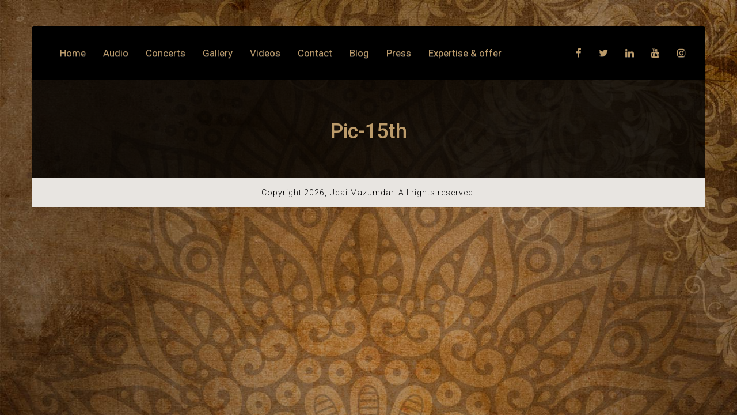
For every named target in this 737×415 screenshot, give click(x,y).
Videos (265, 53)
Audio (115, 53)
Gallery (218, 53)
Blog (359, 53)
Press (398, 53)
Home (73, 53)
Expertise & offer (465, 53)
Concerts (165, 53)
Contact (315, 53)
